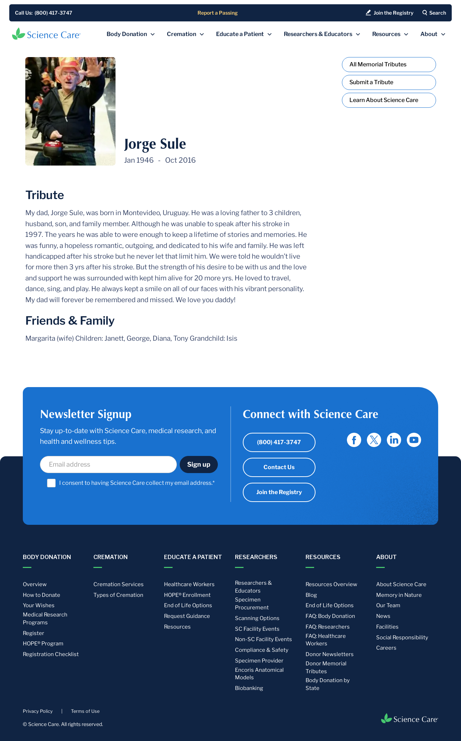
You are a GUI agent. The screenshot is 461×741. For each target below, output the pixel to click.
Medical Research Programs (45, 618)
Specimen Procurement (252, 604)
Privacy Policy (38, 711)
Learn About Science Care (383, 100)
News (383, 616)
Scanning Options (257, 618)
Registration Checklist (51, 654)
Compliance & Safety (261, 650)
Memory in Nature (399, 595)
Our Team (388, 605)
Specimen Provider (259, 661)
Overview (35, 584)
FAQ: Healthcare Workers (326, 640)
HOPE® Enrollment (187, 595)
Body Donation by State (328, 684)
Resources (177, 627)
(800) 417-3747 (279, 442)
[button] (131, 34)
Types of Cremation (118, 595)
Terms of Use (85, 711)
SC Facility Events (257, 629)
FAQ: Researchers (328, 627)
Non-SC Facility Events (263, 639)
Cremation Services (118, 584)
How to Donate (41, 595)
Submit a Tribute (371, 82)
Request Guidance (187, 616)
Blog (311, 595)
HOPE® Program (43, 643)
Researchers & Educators (253, 587)
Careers (386, 648)
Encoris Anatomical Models (259, 674)
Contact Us (278, 467)
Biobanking (249, 688)
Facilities (387, 627)
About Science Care (401, 584)
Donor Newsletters (330, 654)
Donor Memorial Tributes (326, 667)
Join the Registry (279, 492)
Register (33, 633)
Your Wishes (39, 605)
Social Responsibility (402, 637)
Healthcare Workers (189, 584)
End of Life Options (188, 605)
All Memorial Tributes (377, 64)
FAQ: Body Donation (330, 616)
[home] (46, 33)
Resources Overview (331, 584)
